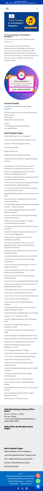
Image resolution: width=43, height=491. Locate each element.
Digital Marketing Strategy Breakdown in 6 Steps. (21, 313)
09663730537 (14, 421)
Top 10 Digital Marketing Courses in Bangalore (20, 290)
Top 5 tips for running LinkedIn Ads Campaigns (20, 353)
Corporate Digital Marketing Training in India (20, 140)
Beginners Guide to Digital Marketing (17, 155)
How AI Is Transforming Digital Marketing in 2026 (21, 281)
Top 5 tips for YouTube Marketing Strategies (20, 356)
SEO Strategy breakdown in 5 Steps (16, 350)
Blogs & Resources (10, 151)
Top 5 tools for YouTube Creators (16, 399)
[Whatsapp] (38, 481)
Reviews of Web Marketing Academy (17, 144)
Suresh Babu (10, 39)
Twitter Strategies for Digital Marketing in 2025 (20, 336)
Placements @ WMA (11, 147)
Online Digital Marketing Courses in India (21, 479)
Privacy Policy (13, 484)
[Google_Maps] (38, 486)
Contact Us (29, 481)
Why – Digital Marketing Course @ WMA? (18, 459)
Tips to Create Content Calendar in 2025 (18, 379)
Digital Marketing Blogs (15, 481)
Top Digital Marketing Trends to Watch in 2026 (20, 256)
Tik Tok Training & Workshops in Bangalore (17, 36)
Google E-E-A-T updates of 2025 (15, 316)
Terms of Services (26, 484)
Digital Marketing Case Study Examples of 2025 (21, 339)
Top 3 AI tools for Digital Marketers (16, 299)
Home (20, 474)
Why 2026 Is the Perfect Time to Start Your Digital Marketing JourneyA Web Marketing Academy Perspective (19, 245)
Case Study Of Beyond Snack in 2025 (17, 360)
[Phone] (38, 475)
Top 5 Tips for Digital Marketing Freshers (18, 293)
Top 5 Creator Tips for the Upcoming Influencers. (21, 296)
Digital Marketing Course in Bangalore (17, 136)
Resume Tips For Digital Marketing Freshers (19, 342)
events (10, 42)
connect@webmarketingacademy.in (22, 419)
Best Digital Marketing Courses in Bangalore (20, 476)
